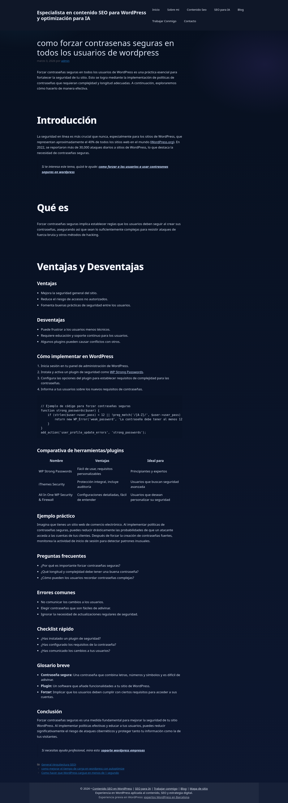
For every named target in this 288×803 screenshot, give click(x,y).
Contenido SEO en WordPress (112, 788)
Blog (241, 9)
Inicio (156, 9)
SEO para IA (222, 9)
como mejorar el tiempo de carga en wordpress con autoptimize (82, 768)
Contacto (190, 21)
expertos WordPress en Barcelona (166, 797)
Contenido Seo (197, 9)
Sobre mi (173, 9)
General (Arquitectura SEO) (58, 764)
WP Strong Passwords (126, 372)
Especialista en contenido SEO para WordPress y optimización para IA (91, 15)
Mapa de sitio (199, 788)
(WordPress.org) (162, 142)
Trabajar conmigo (166, 788)
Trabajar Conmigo (164, 21)
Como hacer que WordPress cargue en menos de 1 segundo (80, 773)
